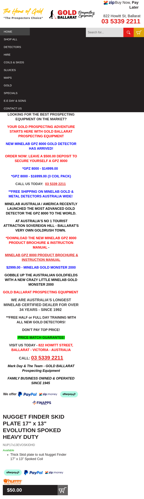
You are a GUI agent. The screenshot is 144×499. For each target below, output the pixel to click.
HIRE (7, 54)
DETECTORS (12, 47)
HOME (8, 31)
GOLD (8, 85)
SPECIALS (10, 93)
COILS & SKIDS (14, 62)
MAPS (8, 77)
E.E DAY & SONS (15, 100)
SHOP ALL (10, 39)
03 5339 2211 (120, 21)
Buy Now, (121, 4)
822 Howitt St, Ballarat (121, 16)
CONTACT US (13, 108)
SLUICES (10, 70)
